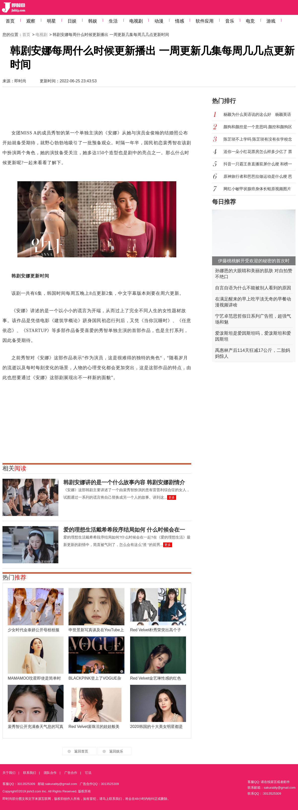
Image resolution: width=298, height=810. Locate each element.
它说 (88, 773)
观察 (30, 21)
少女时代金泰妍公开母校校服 (33, 630)
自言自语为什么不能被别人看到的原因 (253, 287)
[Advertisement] (96, 110)
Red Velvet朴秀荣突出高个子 (155, 630)
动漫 (158, 21)
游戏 (270, 21)
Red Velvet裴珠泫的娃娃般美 (94, 726)
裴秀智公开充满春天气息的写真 (35, 726)
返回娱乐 (116, 751)
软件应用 (205, 21)
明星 (51, 21)
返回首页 (81, 751)
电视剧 (136, 21)
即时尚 (20, 81)
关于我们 (8, 773)
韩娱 (92, 21)
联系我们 (29, 773)
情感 (179, 21)
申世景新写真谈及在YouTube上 (96, 630)
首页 (10, 21)
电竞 (250, 21)
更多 (171, 497)
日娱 (72, 21)
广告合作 (70, 773)
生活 (113, 21)
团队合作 (50, 773)
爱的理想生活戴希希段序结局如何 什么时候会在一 (124, 530)
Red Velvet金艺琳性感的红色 (155, 678)
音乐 (229, 21)
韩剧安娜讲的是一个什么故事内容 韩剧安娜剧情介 (124, 482)
